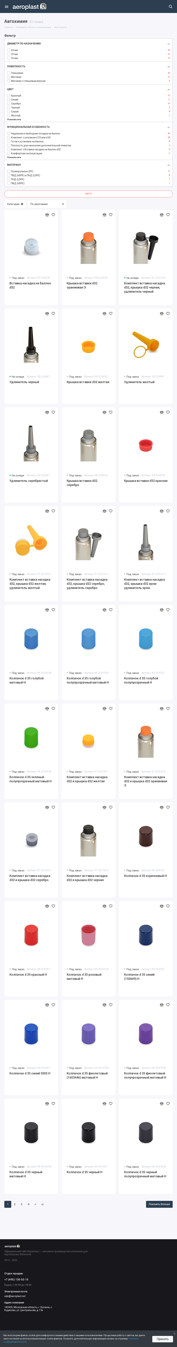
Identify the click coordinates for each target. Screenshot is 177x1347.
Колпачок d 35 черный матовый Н (26, 1174)
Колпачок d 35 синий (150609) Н (139, 977)
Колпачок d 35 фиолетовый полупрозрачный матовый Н (145, 1075)
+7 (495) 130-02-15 (16, 1279)
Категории (15, 204)
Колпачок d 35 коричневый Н (145, 876)
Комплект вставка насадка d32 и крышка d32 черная (87, 878)
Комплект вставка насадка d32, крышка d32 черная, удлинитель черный (144, 287)
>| (42, 1204)
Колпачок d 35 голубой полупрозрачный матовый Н (88, 680)
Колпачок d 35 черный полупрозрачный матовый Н (145, 1174)
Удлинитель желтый (139, 382)
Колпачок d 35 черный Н (84, 1172)
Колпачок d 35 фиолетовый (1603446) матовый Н (87, 1075)
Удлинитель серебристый (29, 481)
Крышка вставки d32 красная (145, 481)
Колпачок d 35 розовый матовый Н (84, 977)
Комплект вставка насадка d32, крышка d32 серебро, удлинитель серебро (87, 584)
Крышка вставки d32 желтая (88, 382)
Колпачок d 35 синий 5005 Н (30, 1073)
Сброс (88, 194)
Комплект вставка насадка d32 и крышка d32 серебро (30, 878)
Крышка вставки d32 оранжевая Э (82, 285)
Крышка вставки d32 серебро (82, 483)
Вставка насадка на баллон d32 (30, 285)
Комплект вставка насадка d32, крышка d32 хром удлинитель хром (144, 584)
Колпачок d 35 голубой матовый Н (27, 680)
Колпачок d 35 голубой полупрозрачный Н (141, 680)
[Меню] (6, 6)
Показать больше (159, 1204)
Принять (163, 1339)
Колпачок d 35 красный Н (28, 974)
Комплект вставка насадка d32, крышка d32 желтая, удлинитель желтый (30, 584)
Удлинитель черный (24, 382)
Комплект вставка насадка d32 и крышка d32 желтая (87, 779)
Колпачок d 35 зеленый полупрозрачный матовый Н (31, 779)
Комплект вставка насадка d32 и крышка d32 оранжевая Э (145, 781)
